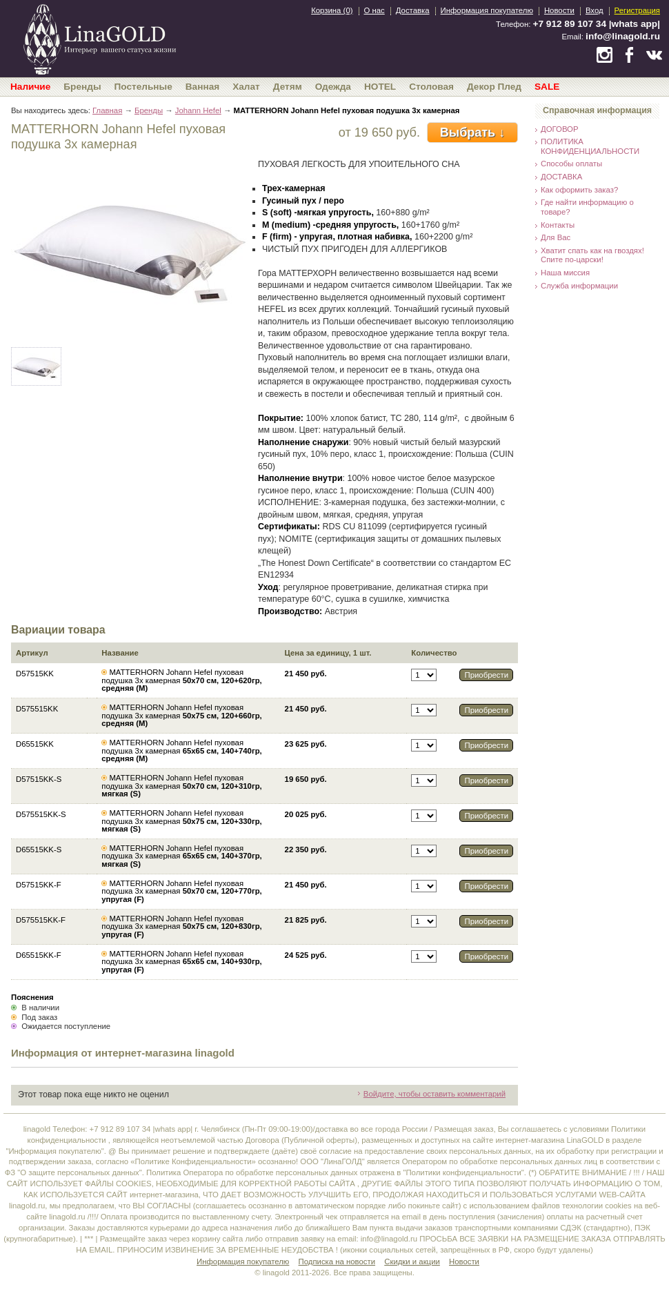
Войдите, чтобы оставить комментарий (434, 1094)
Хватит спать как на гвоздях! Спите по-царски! (592, 255)
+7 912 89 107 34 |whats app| (596, 24)
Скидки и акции (412, 1261)
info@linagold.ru (623, 36)
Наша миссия (565, 272)
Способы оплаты (571, 163)
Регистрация (637, 10)
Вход (594, 10)
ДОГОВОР (560, 129)
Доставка (413, 10)
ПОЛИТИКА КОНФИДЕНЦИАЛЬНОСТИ (590, 146)
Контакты (558, 225)
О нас (374, 10)
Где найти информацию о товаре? (587, 207)
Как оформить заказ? (579, 190)
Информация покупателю (487, 10)
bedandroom (99, 38)
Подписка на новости (337, 1261)
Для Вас (555, 237)
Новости (559, 10)
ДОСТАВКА (561, 177)
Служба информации (579, 286)
